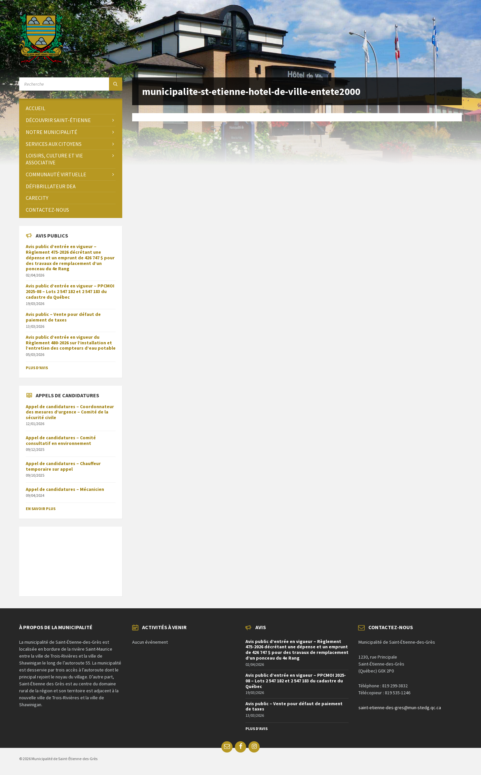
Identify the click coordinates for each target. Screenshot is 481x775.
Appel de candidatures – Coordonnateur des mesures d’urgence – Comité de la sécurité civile (70, 412)
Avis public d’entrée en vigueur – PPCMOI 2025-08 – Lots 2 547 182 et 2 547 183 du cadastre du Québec (70, 291)
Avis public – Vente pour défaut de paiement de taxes (63, 317)
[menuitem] (71, 108)
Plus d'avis (37, 367)
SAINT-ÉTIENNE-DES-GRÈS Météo (71, 558)
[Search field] (70, 84)
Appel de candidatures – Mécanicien (65, 489)
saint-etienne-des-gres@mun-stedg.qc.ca (399, 707)
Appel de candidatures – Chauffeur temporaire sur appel (63, 466)
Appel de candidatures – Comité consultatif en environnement (61, 440)
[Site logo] (41, 61)
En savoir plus (41, 508)
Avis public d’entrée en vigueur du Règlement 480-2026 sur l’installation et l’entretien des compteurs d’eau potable (71, 342)
